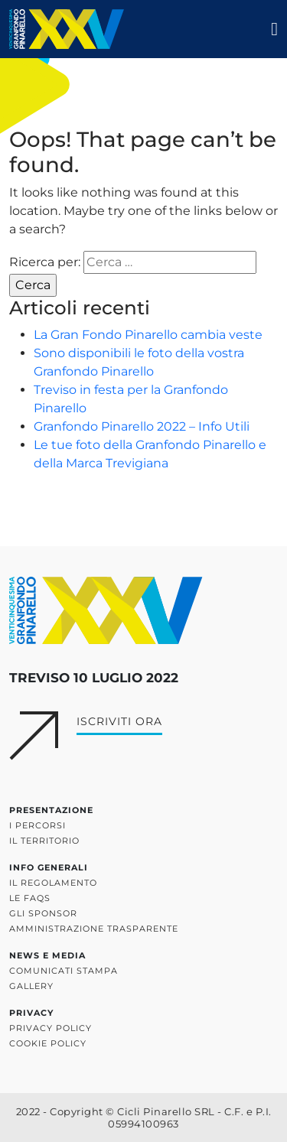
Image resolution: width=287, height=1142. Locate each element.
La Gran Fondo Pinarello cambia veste (148, 334)
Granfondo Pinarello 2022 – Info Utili (141, 426)
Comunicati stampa (63, 970)
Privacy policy (50, 1028)
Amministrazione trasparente (93, 928)
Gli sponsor (43, 913)
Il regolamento (53, 882)
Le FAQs (30, 898)
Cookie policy (47, 1043)
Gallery (31, 986)
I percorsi (37, 825)
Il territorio (44, 840)
